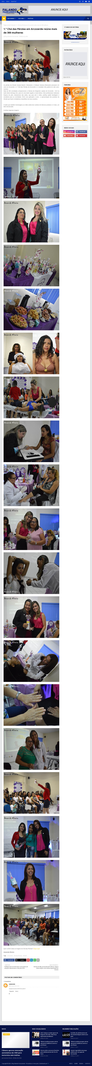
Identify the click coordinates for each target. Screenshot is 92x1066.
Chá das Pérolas (18, 955)
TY (48, 1063)
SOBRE (76, 1063)
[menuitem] (4, 18)
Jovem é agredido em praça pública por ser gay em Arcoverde (79, 1052)
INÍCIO (70, 1063)
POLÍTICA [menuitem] (30, 18)
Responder (11, 991)
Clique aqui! (36, 948)
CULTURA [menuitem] (21, 18)
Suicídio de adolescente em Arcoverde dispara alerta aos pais (79, 1034)
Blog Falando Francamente (11, 36)
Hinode (13, 25)
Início (3, 1)
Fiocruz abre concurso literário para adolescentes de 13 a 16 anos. (49, 1052)
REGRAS (81, 1063)
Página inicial (7, 25)
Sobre (7, 1)
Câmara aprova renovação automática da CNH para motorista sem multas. (12, 1052)
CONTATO (87, 1063)
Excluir (16, 991)
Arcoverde (10, 955)
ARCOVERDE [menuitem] (10, 18)
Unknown (12, 984)
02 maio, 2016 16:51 (14, 986)
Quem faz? (13, 1)
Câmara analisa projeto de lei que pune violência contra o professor (49, 1043)
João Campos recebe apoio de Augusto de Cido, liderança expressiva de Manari (49, 1034)
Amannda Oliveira (7, 1058)
